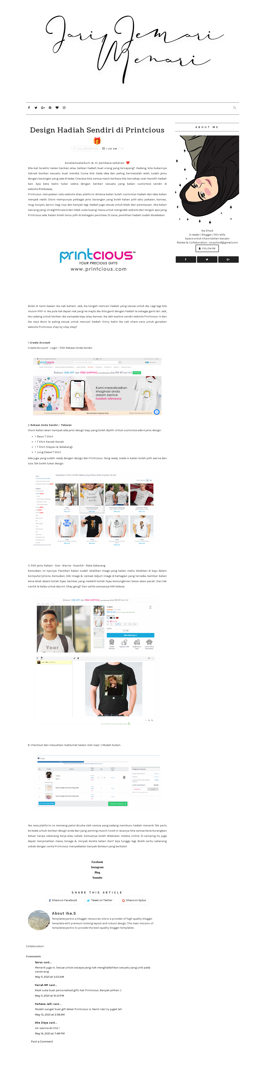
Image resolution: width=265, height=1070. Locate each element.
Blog (97, 872)
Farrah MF (41, 985)
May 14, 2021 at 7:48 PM (50, 1033)
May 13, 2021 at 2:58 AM (50, 1014)
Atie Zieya (41, 1022)
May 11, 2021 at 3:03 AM (49, 977)
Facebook (97, 862)
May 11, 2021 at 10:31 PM (49, 995)
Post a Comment (42, 1041)
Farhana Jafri (43, 1004)
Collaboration (87, 148)
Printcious (45, 189)
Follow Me (207, 248)
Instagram (97, 867)
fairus (39, 962)
